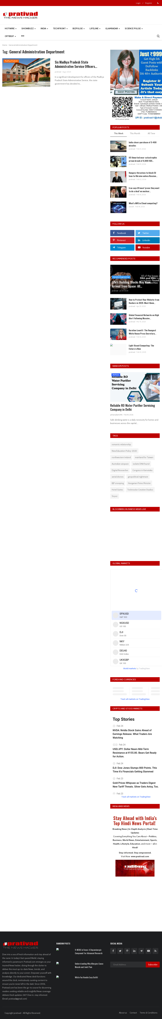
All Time (151, 133)
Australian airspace (120, 464)
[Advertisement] (135, 902)
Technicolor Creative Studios (140, 489)
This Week (118, 133)
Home (4, 45)
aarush (131, 207)
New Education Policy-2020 (124, 451)
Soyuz (114, 496)
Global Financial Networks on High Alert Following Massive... (144, 316)
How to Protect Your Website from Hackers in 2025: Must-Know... (144, 301)
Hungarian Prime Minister (139, 483)
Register (148, 3)
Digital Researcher (120, 470)
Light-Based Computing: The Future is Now (141, 347)
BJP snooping (118, 483)
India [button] (44, 28)
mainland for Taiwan (144, 457)
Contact (133, 1012)
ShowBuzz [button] (28, 28)
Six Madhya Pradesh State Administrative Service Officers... (76, 64)
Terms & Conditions (148, 1012)
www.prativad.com (140, 856)
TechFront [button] (60, 28)
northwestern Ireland (121, 457)
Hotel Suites (117, 489)
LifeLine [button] (95, 28)
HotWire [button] (11, 28)
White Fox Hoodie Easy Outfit (86, 977)
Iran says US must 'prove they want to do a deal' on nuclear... (144, 189)
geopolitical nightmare (138, 477)
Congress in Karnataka (142, 470)
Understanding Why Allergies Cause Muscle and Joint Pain (89, 965)
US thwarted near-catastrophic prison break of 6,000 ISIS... (143, 159)
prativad (58, 72)
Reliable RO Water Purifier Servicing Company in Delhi (132, 407)
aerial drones (118, 477)
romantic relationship (121, 444)
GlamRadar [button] (112, 28)
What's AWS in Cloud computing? (143, 203)
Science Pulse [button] (134, 28)
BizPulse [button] (79, 28)
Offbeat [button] (10, 36)
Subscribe (152, 964)
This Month (135, 133)
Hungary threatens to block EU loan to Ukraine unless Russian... (143, 174)
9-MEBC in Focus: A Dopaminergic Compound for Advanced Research (88, 951)
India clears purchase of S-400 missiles (142, 144)
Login (138, 3)
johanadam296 (116, 415)
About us (123, 1012)
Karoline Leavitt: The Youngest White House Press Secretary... (142, 332)
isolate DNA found (141, 464)
